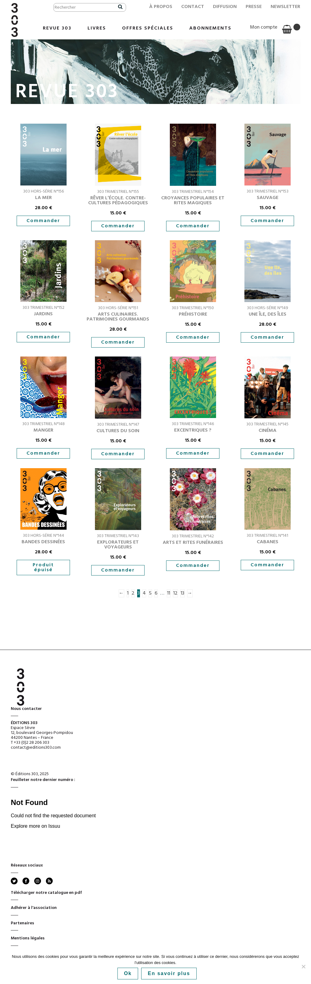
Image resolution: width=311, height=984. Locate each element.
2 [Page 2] (133, 593)
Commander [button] (43, 221)
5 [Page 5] (150, 593)
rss (49, 881)
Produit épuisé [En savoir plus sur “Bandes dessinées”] (43, 567)
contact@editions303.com (36, 747)
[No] (303, 966)
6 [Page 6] (156, 593)
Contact (192, 7)
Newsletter (285, 7)
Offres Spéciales (147, 28)
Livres (97, 28)
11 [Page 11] (168, 593)
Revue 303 (57, 28)
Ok (128, 973)
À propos (160, 7)
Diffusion (225, 7)
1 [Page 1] (128, 593)
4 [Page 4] (144, 593)
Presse (254, 7)
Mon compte (263, 27)
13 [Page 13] (182, 593)
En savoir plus (169, 973)
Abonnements (210, 28)
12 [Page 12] (175, 593)
